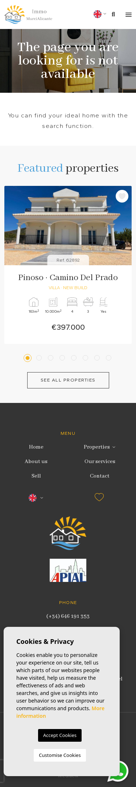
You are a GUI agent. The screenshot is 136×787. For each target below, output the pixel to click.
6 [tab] (86, 358)
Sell (36, 476)
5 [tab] (75, 358)
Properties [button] (97, 447)
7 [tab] (98, 358)
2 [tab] (40, 358)
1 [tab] (29, 358)
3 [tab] (51, 358)
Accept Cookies (60, 735)
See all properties (68, 380)
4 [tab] (63, 358)
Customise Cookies (60, 755)
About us (36, 461)
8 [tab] (109, 358)
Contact (100, 476)
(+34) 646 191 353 (68, 616)
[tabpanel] (68, 265)
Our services (100, 461)
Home (36, 447)
